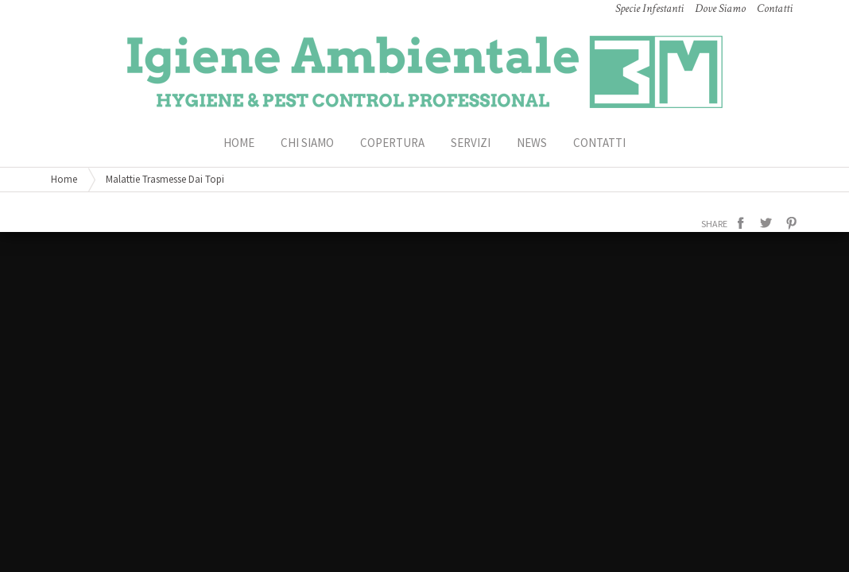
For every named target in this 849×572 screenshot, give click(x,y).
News (532, 142)
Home (64, 179)
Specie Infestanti (649, 8)
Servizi (470, 142)
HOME (238, 142)
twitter (766, 223)
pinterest (791, 223)
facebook (741, 223)
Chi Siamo (307, 142)
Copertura (392, 142)
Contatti (599, 142)
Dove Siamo (720, 8)
